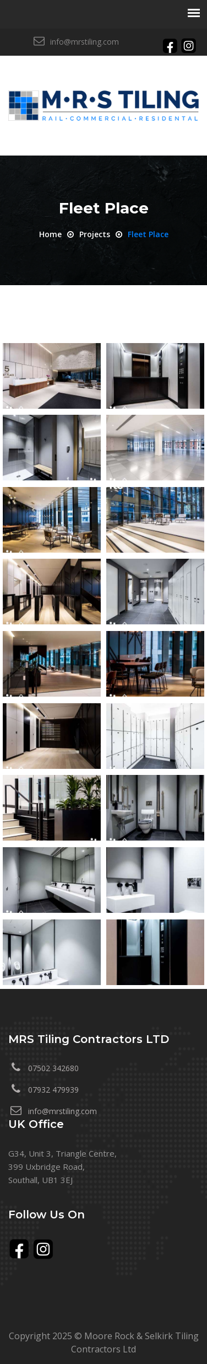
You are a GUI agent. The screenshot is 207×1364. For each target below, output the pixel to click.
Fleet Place (148, 234)
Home (50, 234)
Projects (94, 234)
